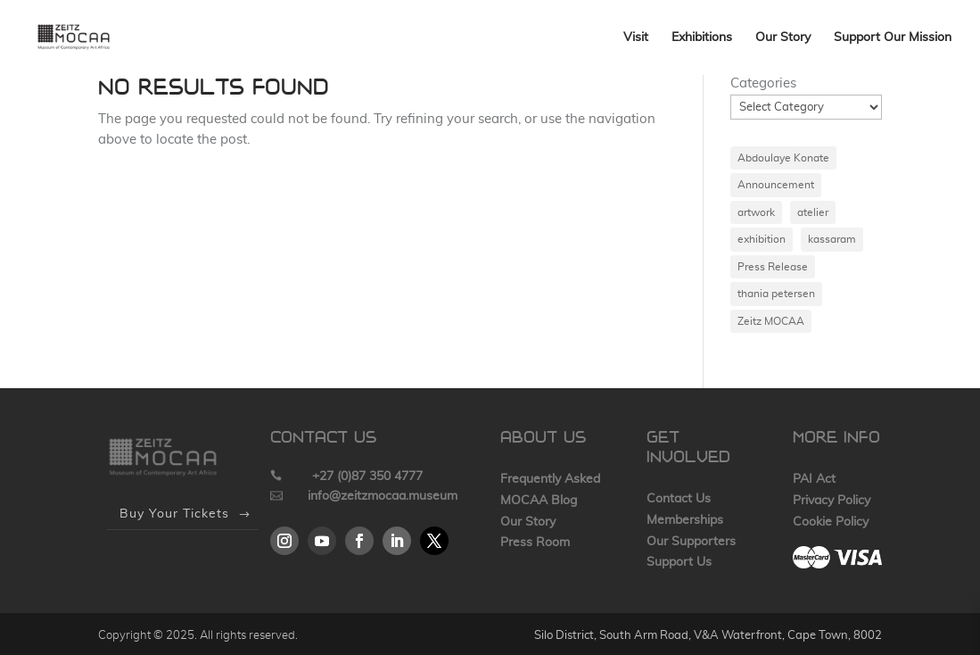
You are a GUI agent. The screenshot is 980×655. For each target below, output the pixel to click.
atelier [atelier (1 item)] (812, 212)
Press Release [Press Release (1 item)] (772, 266)
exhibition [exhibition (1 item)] (761, 239)
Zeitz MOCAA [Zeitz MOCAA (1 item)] (770, 321)
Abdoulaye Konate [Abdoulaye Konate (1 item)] (783, 158)
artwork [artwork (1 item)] (756, 212)
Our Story (783, 37)
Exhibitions (701, 37)
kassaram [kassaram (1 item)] (832, 239)
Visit (635, 37)
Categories (763, 83)
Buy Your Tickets (174, 514)
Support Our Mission (892, 37)
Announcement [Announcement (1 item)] (775, 184)
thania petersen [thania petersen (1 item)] (776, 293)
